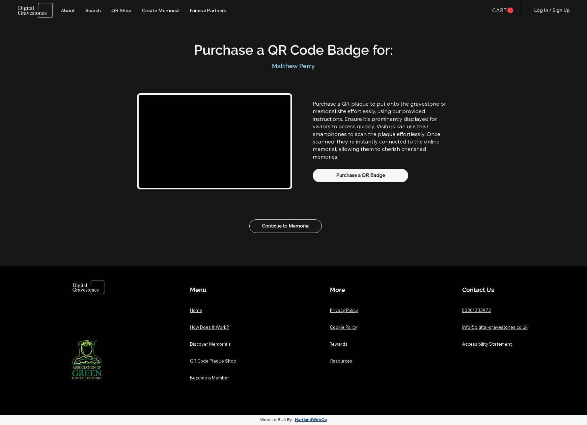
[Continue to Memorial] (285, 226)
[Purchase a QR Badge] (360, 175)
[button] (502, 10)
